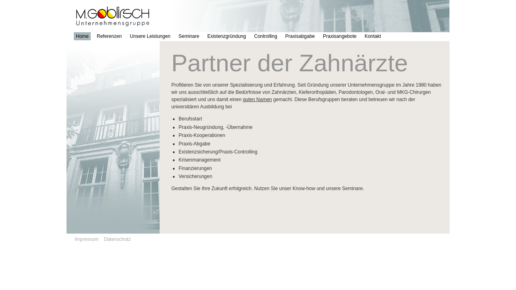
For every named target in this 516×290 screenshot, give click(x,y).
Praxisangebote (339, 36)
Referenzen (109, 36)
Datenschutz (117, 239)
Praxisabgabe (300, 36)
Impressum (86, 239)
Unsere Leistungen (150, 36)
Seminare (189, 36)
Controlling (265, 36)
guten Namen (257, 99)
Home (82, 36)
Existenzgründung (226, 36)
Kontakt (372, 36)
